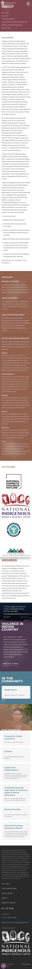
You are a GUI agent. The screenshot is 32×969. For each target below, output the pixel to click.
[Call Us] (3, 966)
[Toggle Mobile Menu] (28, 3)
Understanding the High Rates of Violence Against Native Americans (15, 791)
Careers (8, 751)
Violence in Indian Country (14, 22)
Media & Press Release (12, 25)
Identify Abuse (8, 903)
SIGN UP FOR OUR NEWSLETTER (15, 923)
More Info (6, 28)
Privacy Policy (26, 964)
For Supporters (9, 888)
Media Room (10, 690)
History (5, 13)
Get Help (6, 884)
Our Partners (8, 19)
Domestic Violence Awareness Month (13, 826)
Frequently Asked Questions (13, 737)
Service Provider (12, 809)
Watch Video (10, 664)
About (5, 898)
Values (5, 16)
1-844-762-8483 (11, 917)
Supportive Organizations (11, 768)
